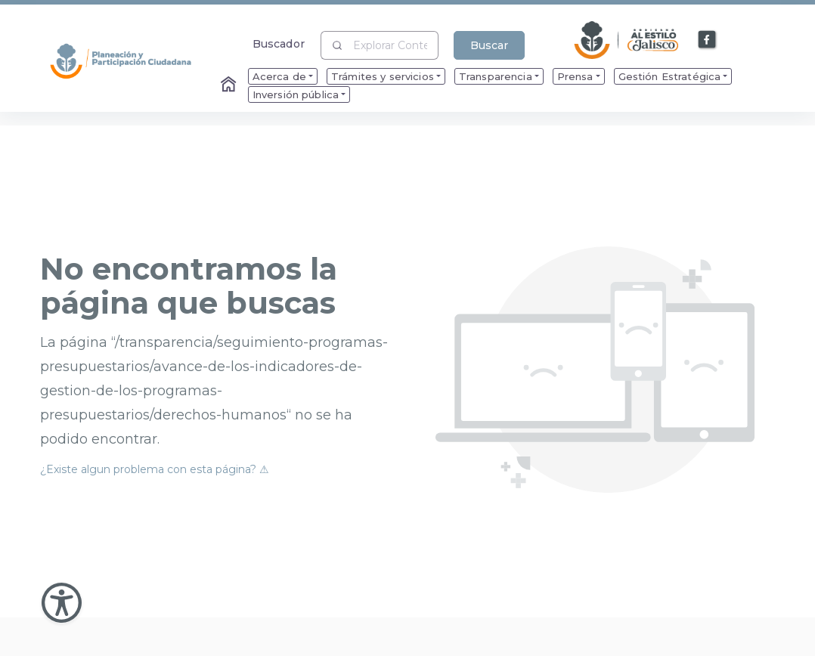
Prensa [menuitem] (575, 76)
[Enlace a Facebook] (707, 40)
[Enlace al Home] (230, 85)
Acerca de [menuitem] (279, 76)
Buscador (279, 43)
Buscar (489, 45)
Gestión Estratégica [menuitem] (669, 76)
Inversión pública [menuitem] (296, 94)
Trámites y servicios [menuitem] (382, 76)
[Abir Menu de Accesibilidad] (61, 603)
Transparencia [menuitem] (495, 76)
